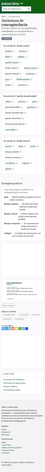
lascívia (22, 51)
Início (4, 429)
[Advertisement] (22, 260)
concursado (23, 315)
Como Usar (6, 445)
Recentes (5, 435)
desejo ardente (12, 152)
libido (7, 57)
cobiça (8, 101)
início (3, 16)
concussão (19, 319)
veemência (10, 163)
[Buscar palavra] (13, 9)
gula (34, 101)
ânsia (20, 146)
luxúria (8, 51)
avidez (33, 146)
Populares (5, 432)
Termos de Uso (7, 450)
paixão (8, 169)
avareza (21, 101)
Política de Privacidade (11, 448)
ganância (31, 107)
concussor (7, 319)
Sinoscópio (12, 4)
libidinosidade (23, 79)
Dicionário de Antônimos (13, 380)
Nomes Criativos (10, 387)
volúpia (20, 57)
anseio (8, 146)
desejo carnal (30, 68)
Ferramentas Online (11, 390)
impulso (26, 163)
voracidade (10, 129)
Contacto (5, 453)
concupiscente (9, 315)
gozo (7, 79)
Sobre (3, 442)
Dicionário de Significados (14, 383)
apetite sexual (11, 62)
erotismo (30, 74)
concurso (36, 315)
